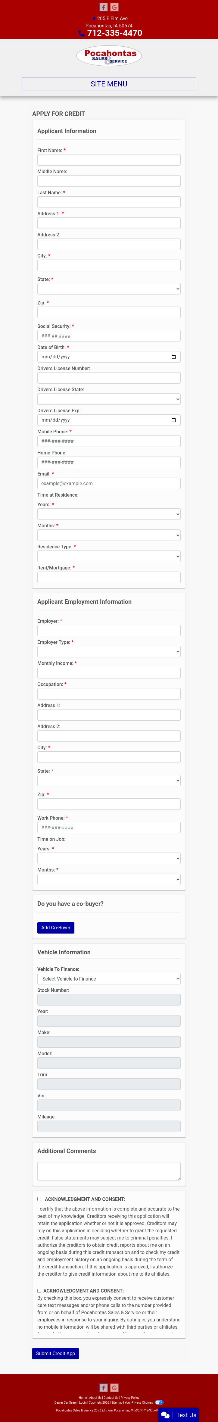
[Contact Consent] (39, 1291)
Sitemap (117, 1402)
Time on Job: (51, 839)
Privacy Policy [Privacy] (130, 1397)
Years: (44, 504)
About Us (95, 1397)
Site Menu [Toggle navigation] (109, 84)
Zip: (41, 303)
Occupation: (50, 684)
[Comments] (109, 1171)
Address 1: (48, 214)
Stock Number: (53, 990)
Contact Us (111, 1397)
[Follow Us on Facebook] (103, 7)
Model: (44, 1053)
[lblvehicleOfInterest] (109, 978)
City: (42, 256)
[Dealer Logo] (109, 55)
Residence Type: (55, 547)
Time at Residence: (58, 495)
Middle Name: (52, 171)
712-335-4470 (114, 33)
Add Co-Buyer (55, 928)
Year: (42, 1011)
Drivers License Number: (63, 368)
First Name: (49, 150)
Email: (44, 474)
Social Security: (54, 326)
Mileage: (46, 1117)
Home (83, 1397)
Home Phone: (52, 453)
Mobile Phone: (52, 432)
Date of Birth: (51, 347)
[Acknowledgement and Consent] (39, 1199)
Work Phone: (51, 818)
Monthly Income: (55, 663)
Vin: (41, 1096)
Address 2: (48, 235)
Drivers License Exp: (59, 410)
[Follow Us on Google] (114, 7)
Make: (44, 1032)
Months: (46, 526)
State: (43, 279)
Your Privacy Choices (144, 1402)
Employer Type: (53, 642)
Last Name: (49, 192)
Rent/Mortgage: (54, 568)
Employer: (48, 621)
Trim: (42, 1074)
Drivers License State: (60, 389)
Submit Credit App (55, 1353)
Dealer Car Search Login (70, 1402)
